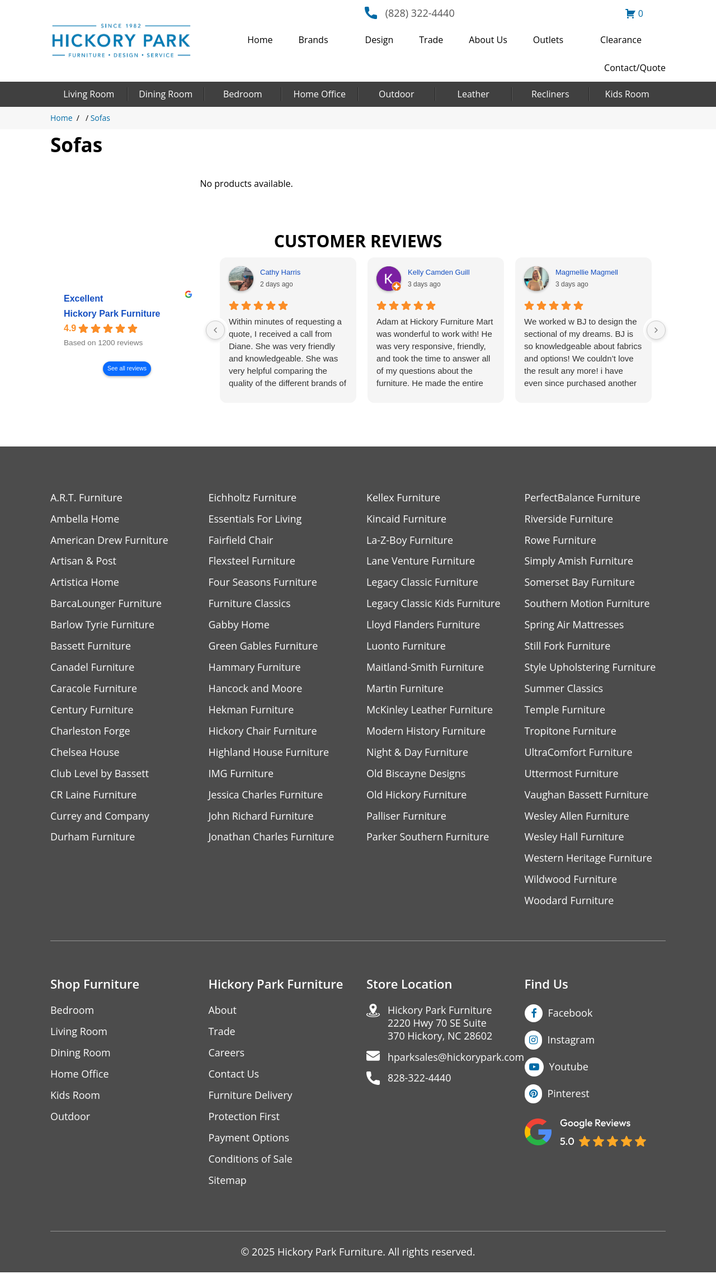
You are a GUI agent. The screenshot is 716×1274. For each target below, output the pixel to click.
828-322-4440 (420, 1079)
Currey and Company (100, 816)
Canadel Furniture (92, 667)
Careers (227, 1053)
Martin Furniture (405, 689)
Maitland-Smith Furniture (425, 667)
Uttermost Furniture (572, 774)
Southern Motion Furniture (588, 604)
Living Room (88, 94)
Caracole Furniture (94, 689)
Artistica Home (84, 582)
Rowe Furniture (561, 540)
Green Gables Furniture (264, 646)
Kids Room (627, 94)
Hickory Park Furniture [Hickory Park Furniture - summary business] (112, 313)
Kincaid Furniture (406, 519)
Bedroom (242, 94)
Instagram (571, 1040)
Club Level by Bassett (99, 774)
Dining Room (165, 94)
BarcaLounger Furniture (106, 604)
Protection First (244, 1117)
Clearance (621, 40)
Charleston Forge (90, 731)
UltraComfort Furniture (579, 752)
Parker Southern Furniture (427, 837)
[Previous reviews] (215, 330)
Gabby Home (239, 625)
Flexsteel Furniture (252, 561)
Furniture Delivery (251, 1096)
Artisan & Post (83, 561)
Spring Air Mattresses (575, 625)
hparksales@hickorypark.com (456, 1058)
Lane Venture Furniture (420, 561)
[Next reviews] (656, 330)
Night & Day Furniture (417, 752)
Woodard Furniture (570, 901)
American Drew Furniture (109, 540)
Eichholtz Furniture (253, 497)
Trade (431, 40)
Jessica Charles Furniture (266, 795)
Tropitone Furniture (571, 731)
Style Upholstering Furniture (591, 667)
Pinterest (569, 1094)
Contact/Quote (635, 68)
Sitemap (228, 1181)
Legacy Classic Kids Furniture (433, 604)
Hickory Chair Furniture (263, 731)
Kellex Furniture (403, 497)
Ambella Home (85, 519)
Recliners (550, 94)
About (223, 1011)
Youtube (569, 1067)
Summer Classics (564, 689)
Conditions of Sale (251, 1160)
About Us (488, 40)
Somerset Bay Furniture (580, 582)
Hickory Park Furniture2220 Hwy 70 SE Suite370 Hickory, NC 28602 (440, 1024)
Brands (313, 40)
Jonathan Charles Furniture (272, 837)
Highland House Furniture (269, 752)
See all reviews (127, 368)
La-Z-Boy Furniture (410, 540)
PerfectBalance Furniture (583, 497)
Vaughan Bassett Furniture (587, 795)
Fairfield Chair (241, 540)
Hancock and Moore (256, 689)
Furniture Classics (250, 604)
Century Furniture (92, 710)
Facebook (570, 1014)
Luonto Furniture (406, 646)
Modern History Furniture (426, 731)
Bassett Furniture (90, 646)
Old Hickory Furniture (416, 795)
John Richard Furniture (261, 816)
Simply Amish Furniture (579, 561)
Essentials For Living (256, 519)
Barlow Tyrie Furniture (102, 625)
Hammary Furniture (255, 667)
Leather (473, 94)
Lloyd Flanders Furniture (423, 625)
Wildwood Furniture (571, 880)
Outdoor (396, 94)
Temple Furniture (565, 710)
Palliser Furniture (406, 816)
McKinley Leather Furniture (429, 710)
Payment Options (249, 1138)
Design (379, 40)
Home (259, 40)
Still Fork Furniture (568, 646)
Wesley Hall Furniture (575, 837)
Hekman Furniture (251, 710)
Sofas (100, 117)
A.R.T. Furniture (86, 497)
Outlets (548, 40)
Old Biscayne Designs (416, 774)
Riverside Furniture (569, 519)
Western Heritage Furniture (589, 859)
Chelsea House (85, 752)
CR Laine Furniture (93, 795)
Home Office (320, 94)
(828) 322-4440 (420, 13)
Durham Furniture (92, 837)
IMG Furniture (241, 774)
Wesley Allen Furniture (577, 816)
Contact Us (234, 1075)
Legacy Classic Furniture (422, 582)
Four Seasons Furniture (263, 582)
